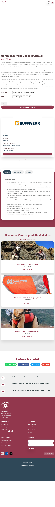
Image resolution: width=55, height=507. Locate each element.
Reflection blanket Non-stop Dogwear (27, 324)
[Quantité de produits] (4, 129)
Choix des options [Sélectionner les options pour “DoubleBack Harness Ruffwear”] (27, 295)
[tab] (7, 198)
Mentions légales (27, 488)
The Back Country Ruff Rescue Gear (27, 357)
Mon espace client (6, 466)
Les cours (4, 455)
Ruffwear (5, 161)
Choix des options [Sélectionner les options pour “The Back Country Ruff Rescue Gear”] (27, 362)
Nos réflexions (32, 450)
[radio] (17, 118)
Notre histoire (31, 455)
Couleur (4, 118)
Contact (30, 458)
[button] (52, 3)
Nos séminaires (32, 453)
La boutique (4, 450)
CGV (27, 494)
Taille (3, 122)
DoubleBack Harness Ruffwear (27, 290)
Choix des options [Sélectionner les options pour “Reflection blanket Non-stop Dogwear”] (27, 329)
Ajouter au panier (27, 133)
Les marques (5, 453)
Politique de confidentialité (27, 491)
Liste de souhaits (6, 471)
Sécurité (5, 166)
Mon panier (4, 469)
